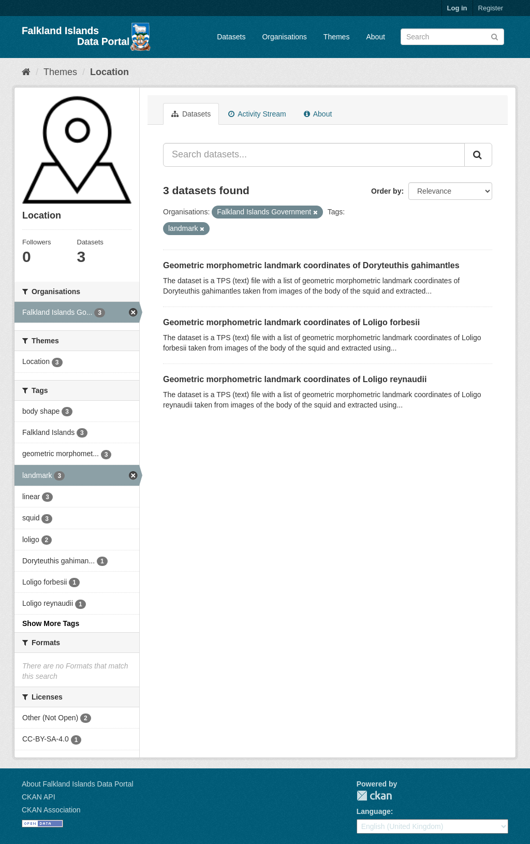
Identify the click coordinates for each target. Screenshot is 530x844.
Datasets (231, 37)
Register (490, 8)
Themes (336, 37)
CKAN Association (51, 810)
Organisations (284, 37)
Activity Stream (257, 114)
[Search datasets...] (314, 155)
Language (374, 811)
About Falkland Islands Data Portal (78, 784)
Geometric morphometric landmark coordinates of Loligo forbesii (291, 322)
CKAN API (38, 797)
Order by (386, 191)
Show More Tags (50, 623)
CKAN (374, 795)
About (375, 37)
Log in (457, 8)
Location (109, 72)
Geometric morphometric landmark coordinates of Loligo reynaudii (294, 379)
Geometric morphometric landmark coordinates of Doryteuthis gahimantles (311, 265)
